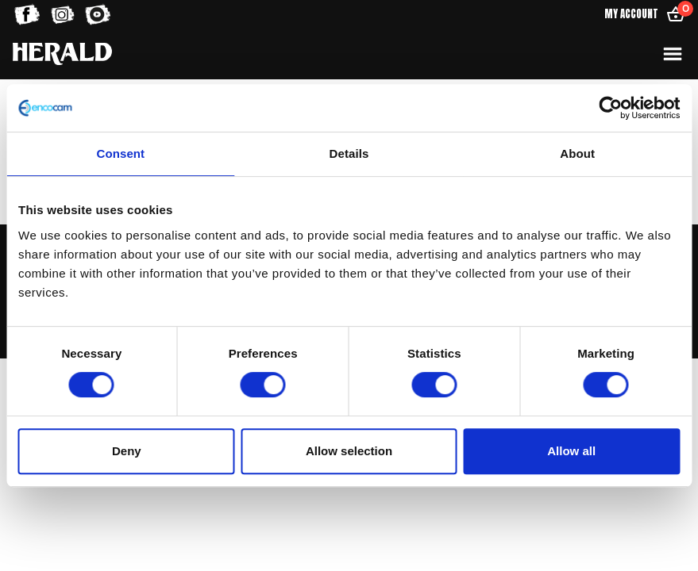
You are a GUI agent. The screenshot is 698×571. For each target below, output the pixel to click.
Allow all (571, 451)
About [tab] (577, 153)
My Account (631, 13)
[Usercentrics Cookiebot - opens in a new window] (610, 108)
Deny (126, 451)
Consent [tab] (120, 153)
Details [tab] (349, 153)
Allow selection (349, 451)
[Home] (62, 53)
